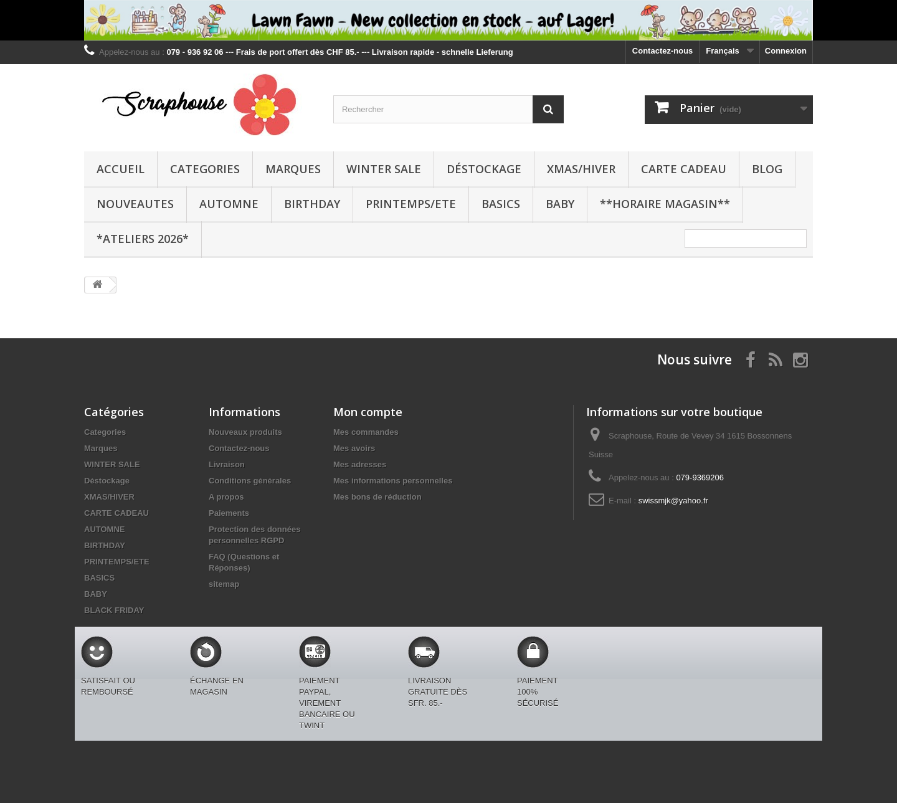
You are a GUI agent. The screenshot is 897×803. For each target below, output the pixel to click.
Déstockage (484, 168)
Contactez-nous (662, 50)
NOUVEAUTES (135, 203)
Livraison (227, 464)
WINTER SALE (383, 168)
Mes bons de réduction (377, 496)
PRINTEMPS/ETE (411, 203)
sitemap (224, 584)
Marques (293, 168)
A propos (226, 496)
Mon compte (367, 411)
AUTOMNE (229, 203)
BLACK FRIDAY (114, 610)
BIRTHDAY (312, 203)
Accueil (121, 168)
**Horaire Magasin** (665, 203)
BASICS (501, 203)
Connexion (786, 50)
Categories (205, 168)
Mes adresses (359, 464)
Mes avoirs (354, 448)
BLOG (767, 168)
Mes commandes (366, 432)
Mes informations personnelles (392, 480)
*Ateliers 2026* (143, 238)
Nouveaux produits (245, 432)
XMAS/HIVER (581, 168)
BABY (560, 203)
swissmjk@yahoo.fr (673, 500)
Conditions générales (250, 480)
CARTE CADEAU (683, 168)
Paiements (229, 513)
